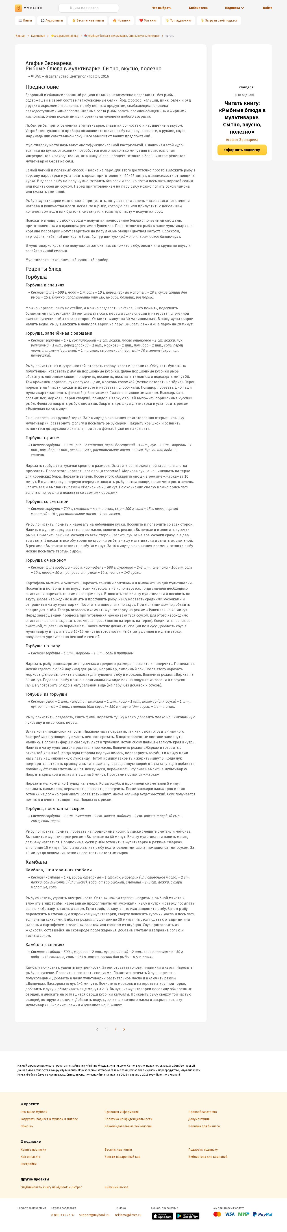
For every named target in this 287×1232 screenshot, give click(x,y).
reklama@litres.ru (128, 1215)
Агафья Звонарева (242, 140)
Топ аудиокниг (180, 20)
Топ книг (150, 20)
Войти (267, 8)
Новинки (123, 20)
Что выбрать (162, 8)
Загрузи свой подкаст (221, 20)
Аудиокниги (54, 20)
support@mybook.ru (94, 1215)
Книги (27, 20)
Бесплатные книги (90, 20)
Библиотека (198, 8)
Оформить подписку (242, 150)
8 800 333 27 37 (63, 1215)
